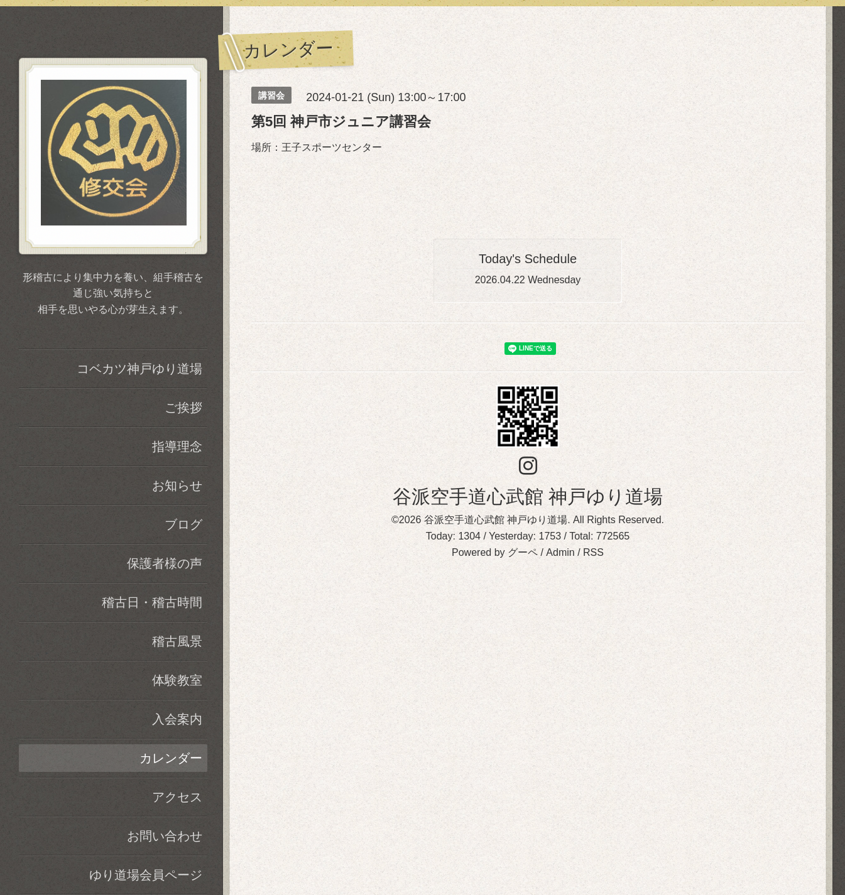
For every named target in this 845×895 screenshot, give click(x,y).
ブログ (183, 524)
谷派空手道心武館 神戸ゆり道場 (528, 496)
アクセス (177, 797)
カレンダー (170, 758)
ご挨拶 (183, 408)
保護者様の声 (164, 563)
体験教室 (177, 680)
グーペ (523, 552)
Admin (560, 552)
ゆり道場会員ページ (145, 875)
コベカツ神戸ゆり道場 (139, 369)
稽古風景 (177, 641)
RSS (593, 552)
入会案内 (177, 719)
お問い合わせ (164, 836)
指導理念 (177, 446)
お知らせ (177, 485)
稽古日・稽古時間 (152, 602)
